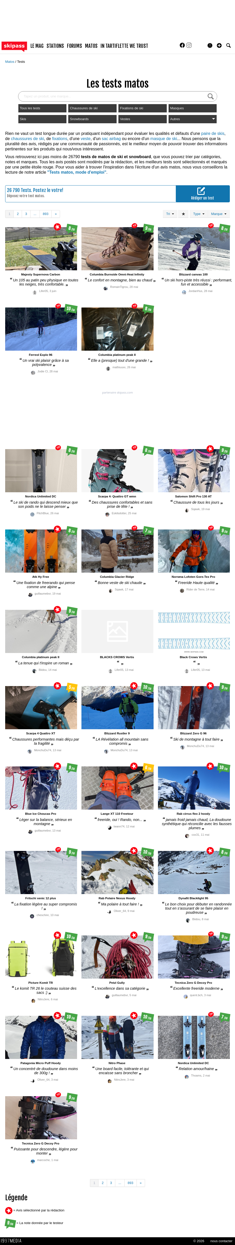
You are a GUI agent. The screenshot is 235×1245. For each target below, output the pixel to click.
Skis (23, 119)
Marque (218, 214)
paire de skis (212, 133)
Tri (170, 214)
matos (91, 46)
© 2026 (198, 1241)
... (35, 214)
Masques (177, 108)
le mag (37, 46)
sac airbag (111, 138)
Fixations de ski (131, 108)
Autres (192, 119)
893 (46, 214)
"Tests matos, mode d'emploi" (77, 172)
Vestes (125, 119)
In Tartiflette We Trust (124, 46)
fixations (59, 138)
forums (74, 46)
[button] (219, 45)
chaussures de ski (27, 138)
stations (55, 46)
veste (85, 138)
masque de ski (163, 138)
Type (198, 214)
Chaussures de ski (83, 108)
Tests (21, 62)
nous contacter (221, 1241)
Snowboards (79, 119)
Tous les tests (30, 108)
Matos (10, 62)
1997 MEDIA (12, 1240)
